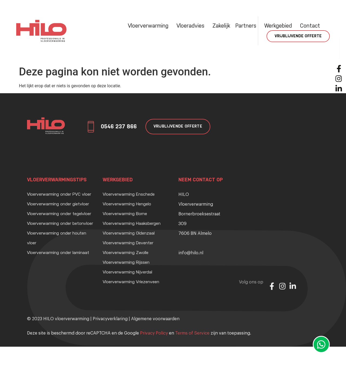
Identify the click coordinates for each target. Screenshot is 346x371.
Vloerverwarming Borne (125, 214)
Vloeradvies (192, 26)
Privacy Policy (154, 333)
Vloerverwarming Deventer (128, 243)
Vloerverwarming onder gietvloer (58, 204)
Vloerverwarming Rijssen (126, 262)
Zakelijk (221, 26)
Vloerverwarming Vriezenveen (131, 282)
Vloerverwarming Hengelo (127, 204)
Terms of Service (192, 333)
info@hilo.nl (190, 253)
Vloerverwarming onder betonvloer (60, 224)
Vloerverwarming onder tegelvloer (59, 214)
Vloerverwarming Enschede (129, 194)
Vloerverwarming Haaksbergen (132, 224)
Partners (247, 26)
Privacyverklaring (110, 319)
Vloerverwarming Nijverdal (127, 272)
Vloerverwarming (149, 26)
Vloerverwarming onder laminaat (58, 253)
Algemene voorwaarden (155, 319)
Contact (310, 26)
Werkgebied (279, 26)
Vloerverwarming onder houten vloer (56, 238)
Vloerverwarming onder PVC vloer (59, 194)
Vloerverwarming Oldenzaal (129, 233)
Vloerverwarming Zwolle (125, 253)
